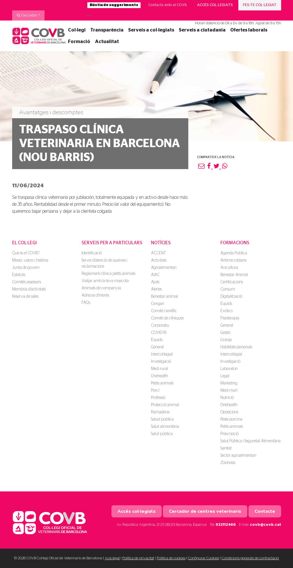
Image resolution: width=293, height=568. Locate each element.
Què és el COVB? (25, 253)
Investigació (161, 362)
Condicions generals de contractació (250, 558)
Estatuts (18, 275)
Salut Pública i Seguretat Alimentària (250, 441)
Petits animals (162, 383)
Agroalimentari (163, 268)
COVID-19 (158, 333)
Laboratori (229, 369)
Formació (79, 41)
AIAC (155, 275)
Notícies (161, 242)
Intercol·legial (162, 354)
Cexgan (157, 304)
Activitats (159, 260)
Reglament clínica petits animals (108, 274)
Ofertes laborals (248, 30)
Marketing (228, 383)
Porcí (155, 390)
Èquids (157, 340)
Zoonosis (227, 463)
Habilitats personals (236, 347)
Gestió (225, 333)
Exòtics (226, 311)
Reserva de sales (25, 297)
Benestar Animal (234, 275)
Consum (227, 289)
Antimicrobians (233, 260)
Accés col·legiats (215, 5)
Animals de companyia (101, 288)
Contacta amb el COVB (167, 5)
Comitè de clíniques (167, 318)
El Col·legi (24, 242)
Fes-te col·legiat (260, 5)
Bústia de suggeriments (114, 5)
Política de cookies (171, 558)
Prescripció (229, 434)
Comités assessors (26, 282)
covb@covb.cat (265, 525)
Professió (158, 398)
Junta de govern (26, 268)
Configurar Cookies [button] (203, 558)
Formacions (234, 242)
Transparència (107, 30)
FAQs (86, 303)
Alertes (156, 289)
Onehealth (159, 376)
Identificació (92, 253)
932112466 (225, 525)
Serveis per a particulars (112, 242)
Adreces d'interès (95, 295)
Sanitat (226, 448)
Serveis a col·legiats (151, 30)
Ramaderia (160, 412)
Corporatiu (160, 325)
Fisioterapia (229, 318)
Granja (226, 340)
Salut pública (162, 434)
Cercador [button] (27, 15)
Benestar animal (164, 297)
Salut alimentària (165, 427)
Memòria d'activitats (29, 289)
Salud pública (162, 419)
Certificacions (231, 282)
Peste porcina (231, 419)
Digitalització (231, 297)
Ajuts (155, 282)
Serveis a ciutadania (202, 30)
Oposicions (229, 412)
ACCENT (158, 253)
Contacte (265, 511)
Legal (224, 376)
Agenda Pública (233, 253)
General (157, 347)
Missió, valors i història (30, 260)
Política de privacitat (138, 558)
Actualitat (107, 41)
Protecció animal (165, 405)
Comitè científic (164, 311)
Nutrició (227, 398)
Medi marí (228, 390)
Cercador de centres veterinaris (205, 511)
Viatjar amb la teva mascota (105, 281)
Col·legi (77, 30)
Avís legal (112, 558)
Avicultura (229, 268)
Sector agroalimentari (238, 456)
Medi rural (159, 369)
